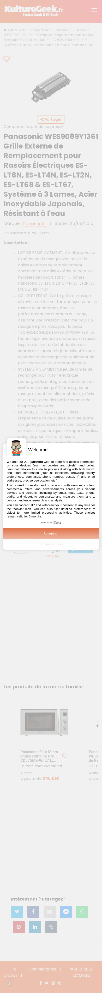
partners (36, 462)
